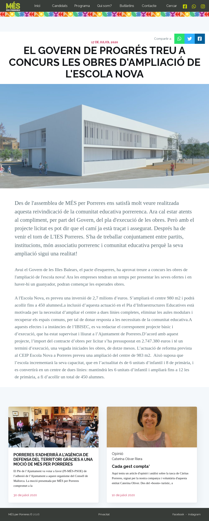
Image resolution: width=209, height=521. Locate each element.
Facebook (178, 514)
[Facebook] (185, 6)
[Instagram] (203, 6)
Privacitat (104, 514)
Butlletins (127, 6)
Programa (82, 6)
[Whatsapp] (194, 6)
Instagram (194, 514)
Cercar (171, 6)
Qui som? (104, 6)
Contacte (149, 6)
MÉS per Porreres (18, 514)
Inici (37, 6)
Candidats (60, 6)
